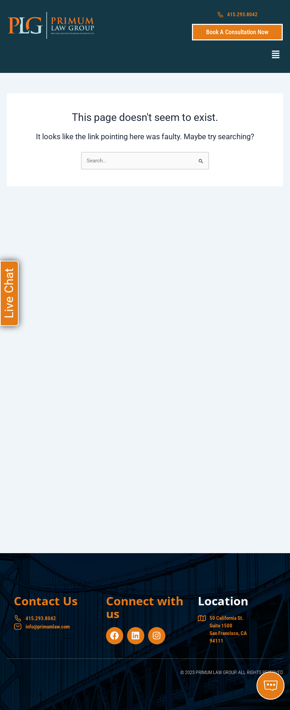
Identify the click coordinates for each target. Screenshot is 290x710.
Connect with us (144, 607)
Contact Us (46, 601)
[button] (276, 55)
